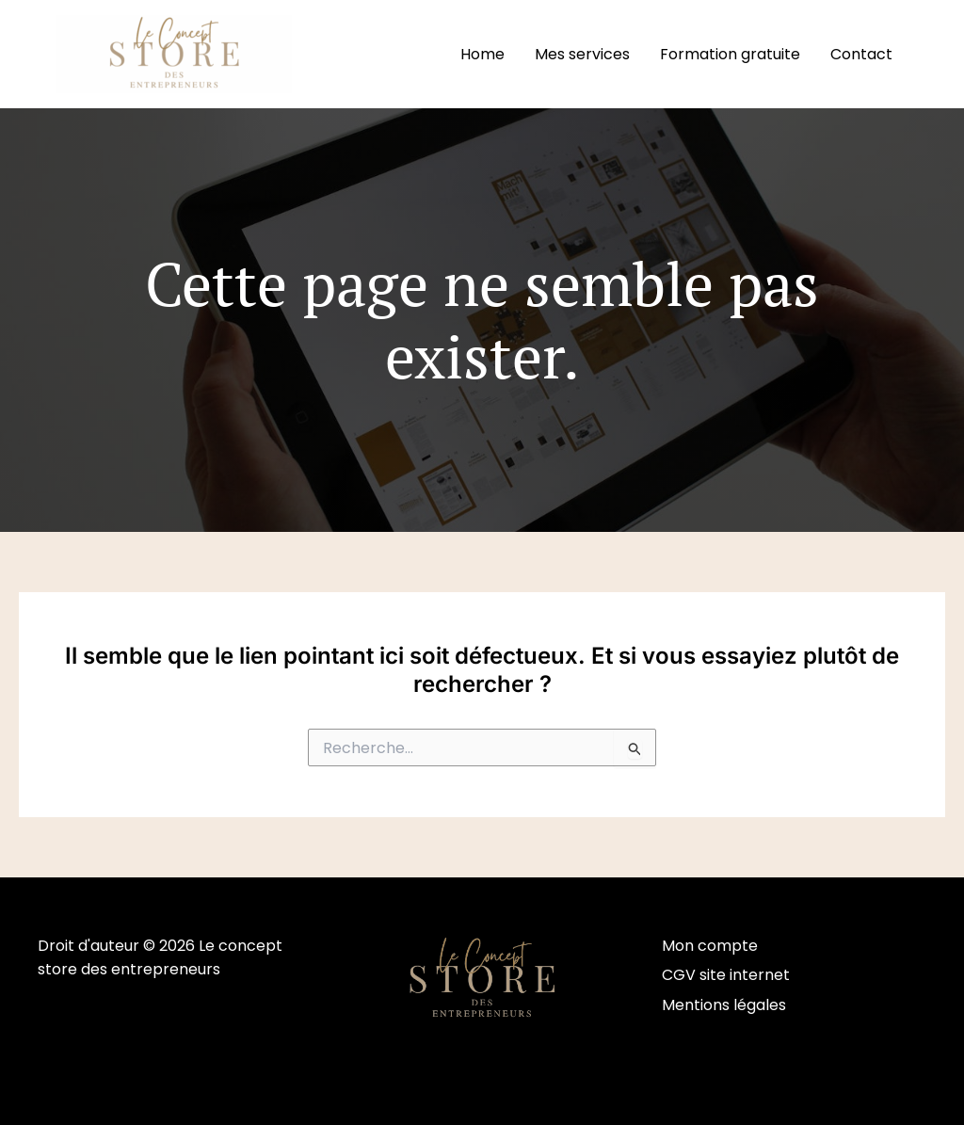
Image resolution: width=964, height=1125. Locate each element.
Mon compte (710, 945)
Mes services (582, 54)
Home (482, 54)
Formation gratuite (730, 54)
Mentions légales (724, 1005)
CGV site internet (726, 975)
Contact (861, 54)
